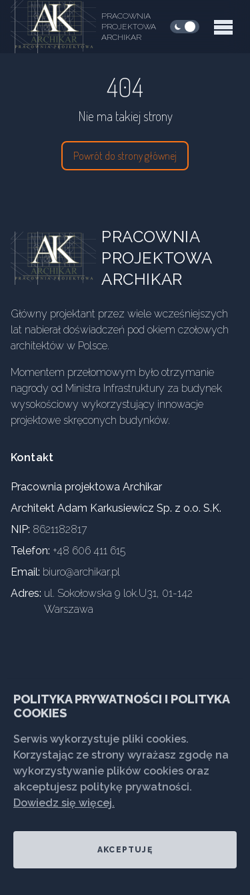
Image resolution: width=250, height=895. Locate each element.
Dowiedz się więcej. (64, 803)
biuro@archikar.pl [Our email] (81, 572)
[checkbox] (184, 26)
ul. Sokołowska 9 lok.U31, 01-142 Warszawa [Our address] (118, 601)
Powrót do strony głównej (125, 155)
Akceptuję (125, 849)
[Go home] (64, 258)
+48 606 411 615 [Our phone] (89, 550)
